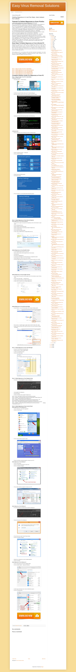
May (52, 44)
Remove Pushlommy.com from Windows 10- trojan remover (57, 134)
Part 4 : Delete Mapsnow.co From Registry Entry (22, 72)
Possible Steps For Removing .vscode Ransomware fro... (57, 119)
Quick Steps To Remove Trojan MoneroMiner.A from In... (56, 283)
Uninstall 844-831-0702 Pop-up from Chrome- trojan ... (56, 263)
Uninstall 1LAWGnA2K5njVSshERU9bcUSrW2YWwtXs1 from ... (57, 144)
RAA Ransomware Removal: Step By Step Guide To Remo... (56, 121)
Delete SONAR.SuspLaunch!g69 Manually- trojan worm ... (56, 64)
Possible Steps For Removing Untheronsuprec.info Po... (55, 95)
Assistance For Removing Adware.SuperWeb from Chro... (56, 276)
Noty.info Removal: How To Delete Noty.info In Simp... (56, 318)
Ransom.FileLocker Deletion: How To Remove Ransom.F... (56, 305)
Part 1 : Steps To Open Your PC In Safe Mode (21, 68)
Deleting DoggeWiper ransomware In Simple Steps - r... (56, 112)
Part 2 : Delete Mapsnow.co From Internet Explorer (23, 70)
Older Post (43, 658)
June (52, 43)
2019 (51, 35)
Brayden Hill (52, 29)
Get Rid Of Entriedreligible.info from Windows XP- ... (56, 158)
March (52, 47)
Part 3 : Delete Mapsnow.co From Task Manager (22, 71)
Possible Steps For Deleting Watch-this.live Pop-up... (56, 152)
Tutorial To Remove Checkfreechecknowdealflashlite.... (57, 325)
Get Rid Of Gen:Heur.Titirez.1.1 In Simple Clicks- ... (56, 195)
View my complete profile (53, 31)
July (52, 42)
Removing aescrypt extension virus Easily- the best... (56, 267)
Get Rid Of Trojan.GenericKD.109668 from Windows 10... (57, 57)
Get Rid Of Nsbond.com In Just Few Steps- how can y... (56, 149)
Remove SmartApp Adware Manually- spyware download (57, 307)
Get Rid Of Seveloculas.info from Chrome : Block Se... (56, 338)
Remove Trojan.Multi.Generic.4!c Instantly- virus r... (56, 234)
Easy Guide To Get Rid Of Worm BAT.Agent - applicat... (56, 287)
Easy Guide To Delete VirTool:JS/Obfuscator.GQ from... (56, 274)
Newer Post (14, 658)
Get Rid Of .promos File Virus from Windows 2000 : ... (56, 249)
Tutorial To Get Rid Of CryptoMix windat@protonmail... (56, 71)
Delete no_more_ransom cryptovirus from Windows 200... (56, 252)
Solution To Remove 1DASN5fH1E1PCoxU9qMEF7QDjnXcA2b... (57, 102)
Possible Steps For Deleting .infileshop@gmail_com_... (55, 316)
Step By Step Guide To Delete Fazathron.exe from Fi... (55, 139)
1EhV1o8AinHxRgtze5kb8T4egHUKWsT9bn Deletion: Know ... (57, 68)
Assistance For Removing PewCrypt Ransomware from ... (56, 110)
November (53, 36)
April (52, 46)
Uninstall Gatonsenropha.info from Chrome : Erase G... (56, 50)
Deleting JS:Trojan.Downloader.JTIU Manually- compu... (56, 201)
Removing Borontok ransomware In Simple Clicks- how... (56, 114)
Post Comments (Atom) (20, 660)
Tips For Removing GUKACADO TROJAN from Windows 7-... (56, 177)
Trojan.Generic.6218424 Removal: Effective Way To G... (56, 59)
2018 (51, 344)
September (53, 39)
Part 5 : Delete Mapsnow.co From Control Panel (22, 73)
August (52, 40)
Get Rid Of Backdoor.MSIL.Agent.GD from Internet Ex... (56, 53)
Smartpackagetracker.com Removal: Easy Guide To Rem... (56, 128)
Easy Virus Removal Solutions (35, 6)
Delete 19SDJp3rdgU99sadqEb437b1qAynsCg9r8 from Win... (57, 147)
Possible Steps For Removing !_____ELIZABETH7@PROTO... (56, 218)
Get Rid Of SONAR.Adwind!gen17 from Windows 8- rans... (57, 62)
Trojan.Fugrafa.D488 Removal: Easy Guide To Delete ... (56, 232)
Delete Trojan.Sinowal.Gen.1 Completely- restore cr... (55, 199)
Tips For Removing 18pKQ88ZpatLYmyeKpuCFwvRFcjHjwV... (57, 244)
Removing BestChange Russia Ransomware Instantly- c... (55, 123)
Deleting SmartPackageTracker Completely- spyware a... (56, 97)
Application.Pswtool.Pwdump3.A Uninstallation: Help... (56, 193)
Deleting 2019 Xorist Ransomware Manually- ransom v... (56, 73)
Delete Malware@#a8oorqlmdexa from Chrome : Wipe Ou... (57, 303)
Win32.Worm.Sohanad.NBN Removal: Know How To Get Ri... (57, 207)
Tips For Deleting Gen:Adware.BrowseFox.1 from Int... (57, 165)
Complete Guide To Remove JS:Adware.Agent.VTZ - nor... (56, 170)
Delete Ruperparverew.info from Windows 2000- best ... (56, 327)
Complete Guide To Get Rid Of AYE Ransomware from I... (56, 132)
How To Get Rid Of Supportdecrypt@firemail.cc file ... (56, 211)
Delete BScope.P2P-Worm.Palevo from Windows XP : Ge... (57, 220)
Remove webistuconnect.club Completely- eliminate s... (55, 181)
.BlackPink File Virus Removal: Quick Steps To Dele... (56, 213)
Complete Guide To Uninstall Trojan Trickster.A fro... (56, 280)
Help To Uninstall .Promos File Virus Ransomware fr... (56, 141)
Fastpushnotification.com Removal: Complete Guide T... (56, 184)
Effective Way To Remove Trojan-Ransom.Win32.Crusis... (56, 230)
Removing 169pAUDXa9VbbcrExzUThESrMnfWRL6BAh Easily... (57, 237)
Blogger (42, 666)
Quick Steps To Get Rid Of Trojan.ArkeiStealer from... (55, 298)
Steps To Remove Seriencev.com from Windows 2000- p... (57, 126)
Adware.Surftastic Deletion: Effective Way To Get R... (56, 272)
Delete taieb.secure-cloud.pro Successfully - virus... (55, 329)
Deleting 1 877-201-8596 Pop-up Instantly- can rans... (56, 84)
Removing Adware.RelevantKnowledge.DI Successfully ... (56, 174)
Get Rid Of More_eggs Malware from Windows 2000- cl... (56, 66)
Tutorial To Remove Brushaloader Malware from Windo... (56, 179)
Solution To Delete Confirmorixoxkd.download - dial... (56, 323)
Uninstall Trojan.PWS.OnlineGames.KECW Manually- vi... (56, 204)
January (52, 342)
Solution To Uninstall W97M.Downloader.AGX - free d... (56, 55)
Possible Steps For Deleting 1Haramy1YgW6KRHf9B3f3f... (56, 99)
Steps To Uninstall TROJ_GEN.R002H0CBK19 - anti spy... (56, 227)
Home (29, 658)
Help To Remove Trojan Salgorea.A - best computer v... (56, 289)
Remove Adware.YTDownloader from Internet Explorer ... (57, 294)
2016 (51, 347)
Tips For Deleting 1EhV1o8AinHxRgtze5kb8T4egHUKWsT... (57, 105)
